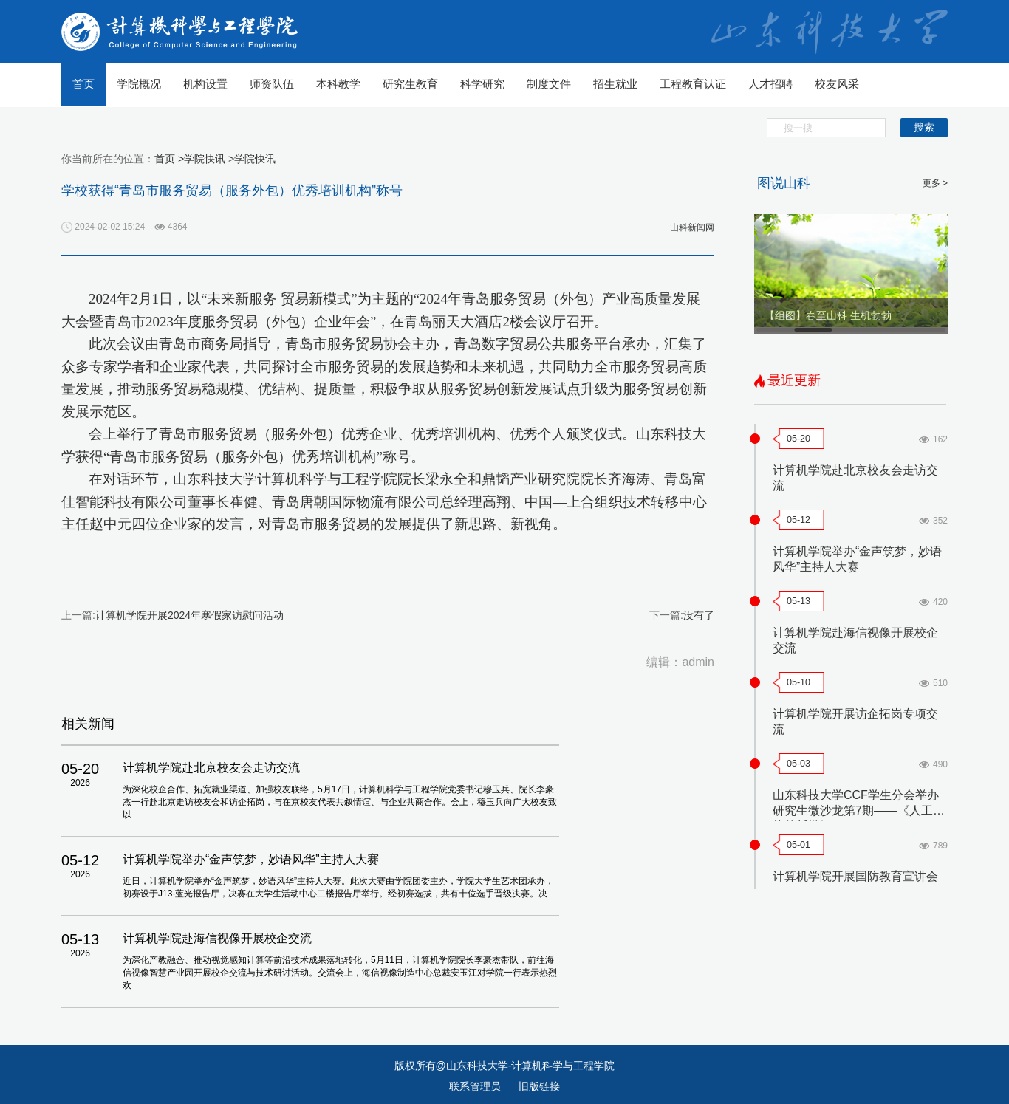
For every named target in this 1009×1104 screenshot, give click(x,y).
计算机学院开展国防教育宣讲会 (855, 876)
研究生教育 (410, 84)
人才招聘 (770, 84)
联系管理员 (476, 1086)
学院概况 (139, 84)
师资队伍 (272, 84)
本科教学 (338, 84)
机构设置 (205, 84)
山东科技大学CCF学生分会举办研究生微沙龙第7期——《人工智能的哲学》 (859, 810)
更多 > (935, 183)
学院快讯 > (209, 159)
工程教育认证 (693, 84)
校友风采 (837, 84)
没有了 (698, 615)
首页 (83, 84)
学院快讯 (255, 159)
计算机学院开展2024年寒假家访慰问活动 (189, 615)
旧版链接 (539, 1086)
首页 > (169, 159)
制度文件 (549, 84)
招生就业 (615, 84)
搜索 (924, 127)
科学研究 (482, 84)
